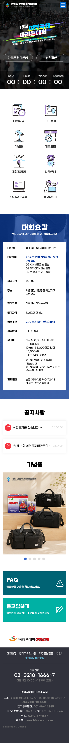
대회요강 (18, 121)
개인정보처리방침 (34, 658)
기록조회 (50, 146)
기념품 (19, 146)
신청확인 (51, 58)
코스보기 (50, 121)
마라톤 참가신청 (18, 58)
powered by (14, 727)
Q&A (59, 653)
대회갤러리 (19, 172)
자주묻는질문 (46, 653)
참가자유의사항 (27, 653)
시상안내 (50, 172)
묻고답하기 (50, 197)
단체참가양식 (18, 197)
